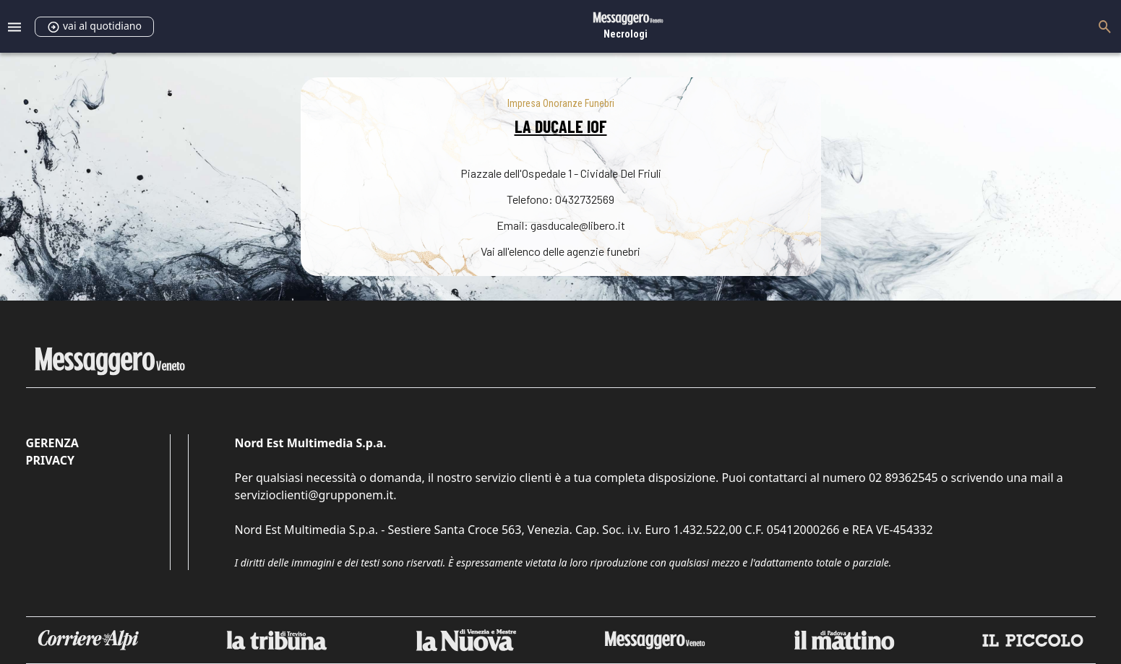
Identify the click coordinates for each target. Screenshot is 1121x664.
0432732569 (584, 199)
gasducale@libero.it (578, 225)
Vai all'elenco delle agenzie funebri (560, 251)
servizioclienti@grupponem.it (314, 495)
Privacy (50, 460)
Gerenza (52, 443)
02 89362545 (903, 478)
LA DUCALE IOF (561, 126)
